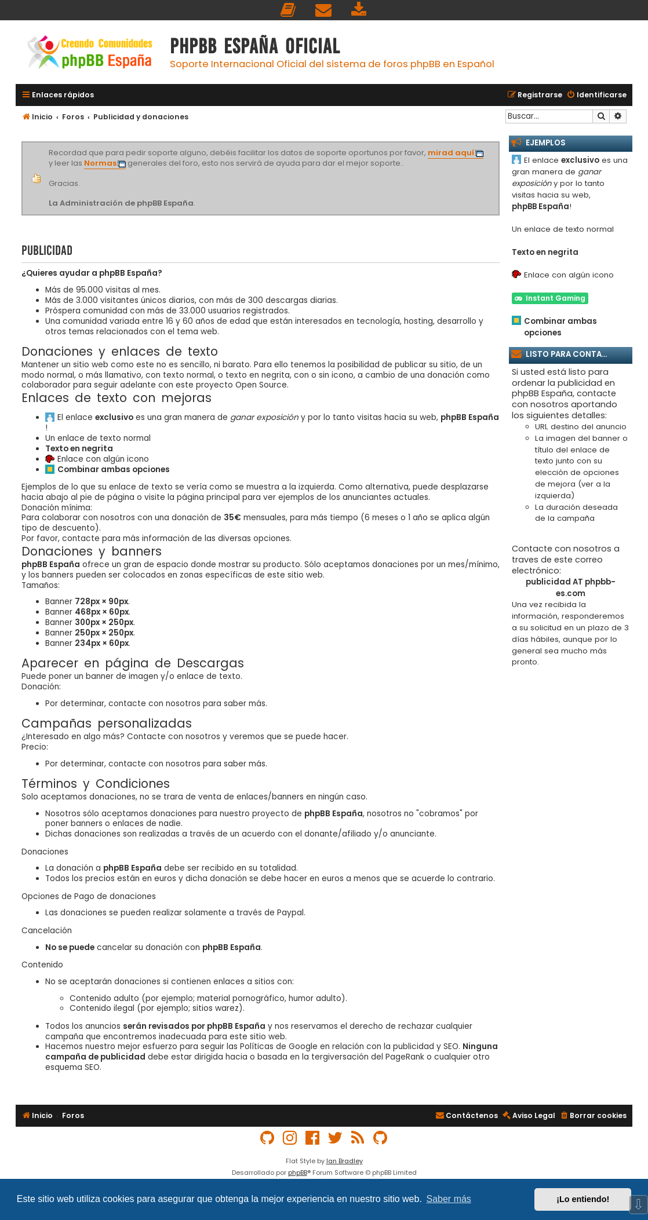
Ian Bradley (344, 1161)
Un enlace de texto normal (98, 438)
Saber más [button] (449, 1199)
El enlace (95, 417)
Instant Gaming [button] (550, 298)
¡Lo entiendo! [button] (582, 1199)
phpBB (297, 1172)
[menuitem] (288, 10)
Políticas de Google (279, 1047)
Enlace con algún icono (103, 459)
